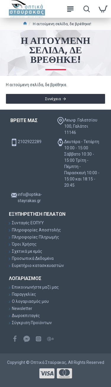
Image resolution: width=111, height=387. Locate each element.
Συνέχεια (53, 99)
